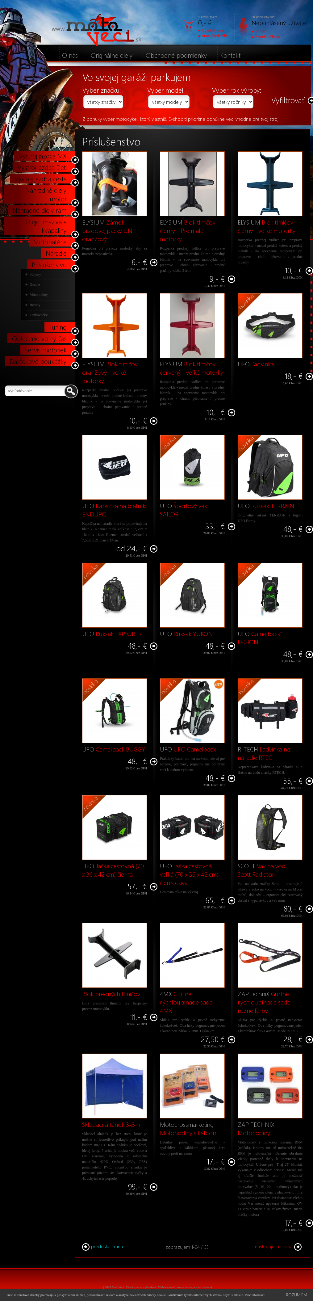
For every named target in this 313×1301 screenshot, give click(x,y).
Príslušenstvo (49, 264)
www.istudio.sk (202, 1287)
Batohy (35, 305)
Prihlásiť (260, 31)
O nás (70, 55)
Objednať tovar (211, 30)
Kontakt (230, 55)
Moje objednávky (213, 36)
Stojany (35, 274)
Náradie (56, 253)
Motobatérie (50, 241)
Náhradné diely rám (40, 210)
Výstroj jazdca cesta (41, 178)
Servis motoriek (46, 349)
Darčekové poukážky (38, 361)
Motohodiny (39, 295)
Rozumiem (296, 1294)
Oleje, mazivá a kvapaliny (46, 225)
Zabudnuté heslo (266, 37)
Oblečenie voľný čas (39, 338)
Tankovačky (39, 315)
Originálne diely (112, 55)
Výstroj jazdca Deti (42, 167)
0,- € (204, 22)
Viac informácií (254, 1295)
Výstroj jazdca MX (43, 155)
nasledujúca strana (278, 1246)
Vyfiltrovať (288, 100)
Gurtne (35, 284)
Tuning (58, 326)
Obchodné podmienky (176, 55)
